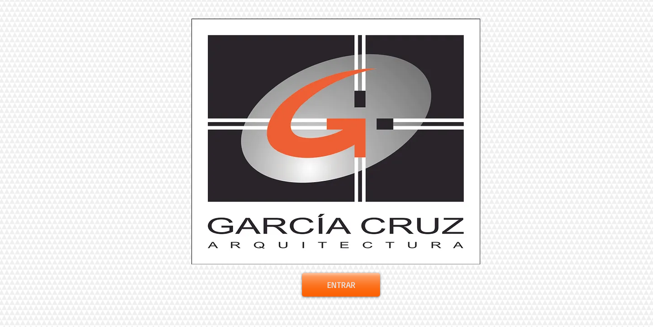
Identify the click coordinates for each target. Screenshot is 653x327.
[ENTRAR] (341, 285)
